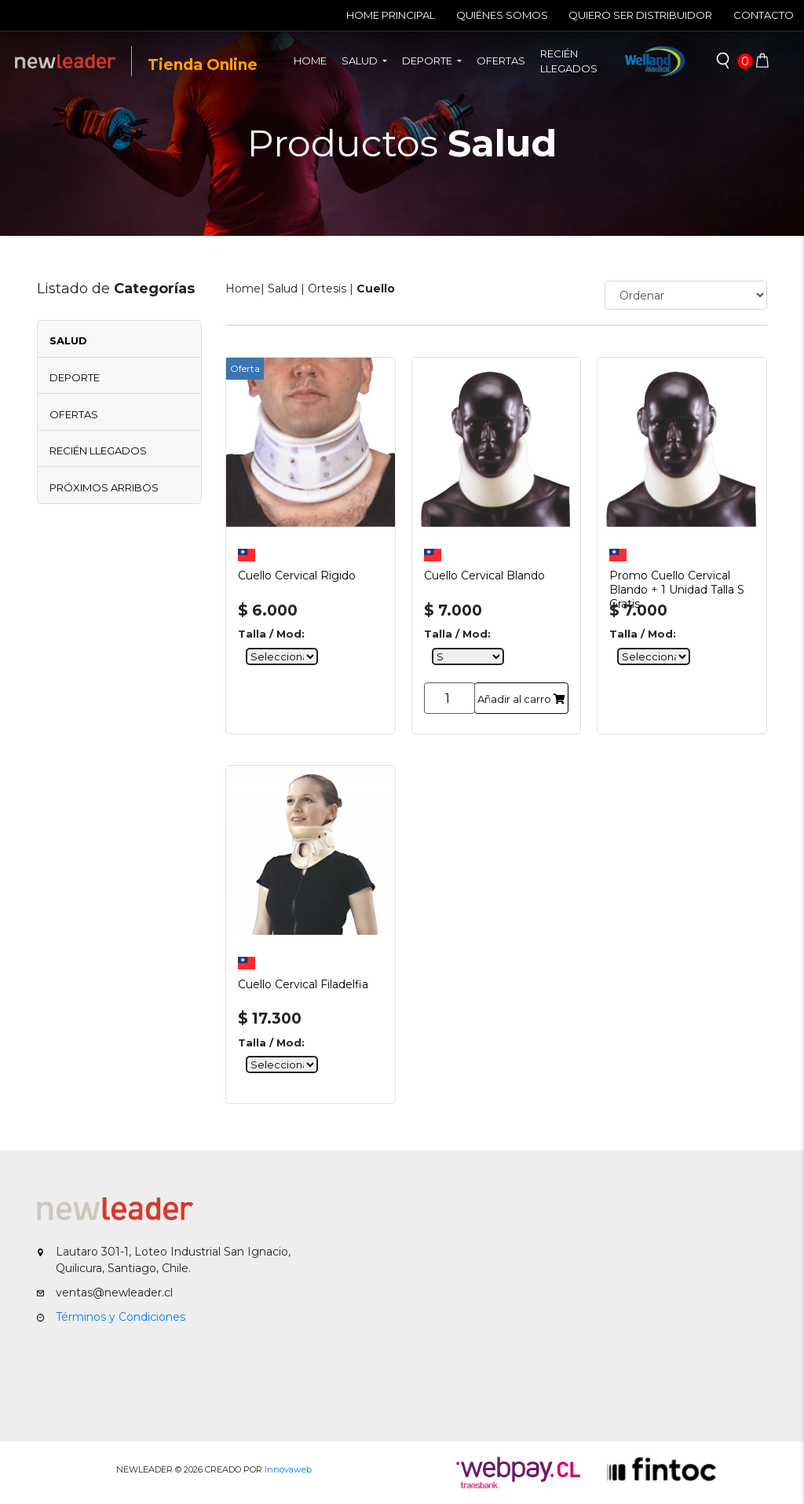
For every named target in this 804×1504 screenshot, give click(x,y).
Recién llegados (569, 61)
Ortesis (327, 288)
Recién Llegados (98, 450)
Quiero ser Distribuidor (640, 15)
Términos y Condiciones (120, 1317)
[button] (723, 61)
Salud (68, 340)
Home (314, 60)
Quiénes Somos (502, 15)
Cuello (375, 288)
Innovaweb (288, 1469)
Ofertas (501, 60)
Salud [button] (361, 60)
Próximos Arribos (104, 487)
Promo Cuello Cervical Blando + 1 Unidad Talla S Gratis (676, 580)
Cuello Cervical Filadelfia (303, 984)
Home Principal (390, 15)
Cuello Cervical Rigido (297, 575)
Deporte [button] (428, 60)
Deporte (74, 377)
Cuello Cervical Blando (484, 575)
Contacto (763, 15)
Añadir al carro (521, 699)
